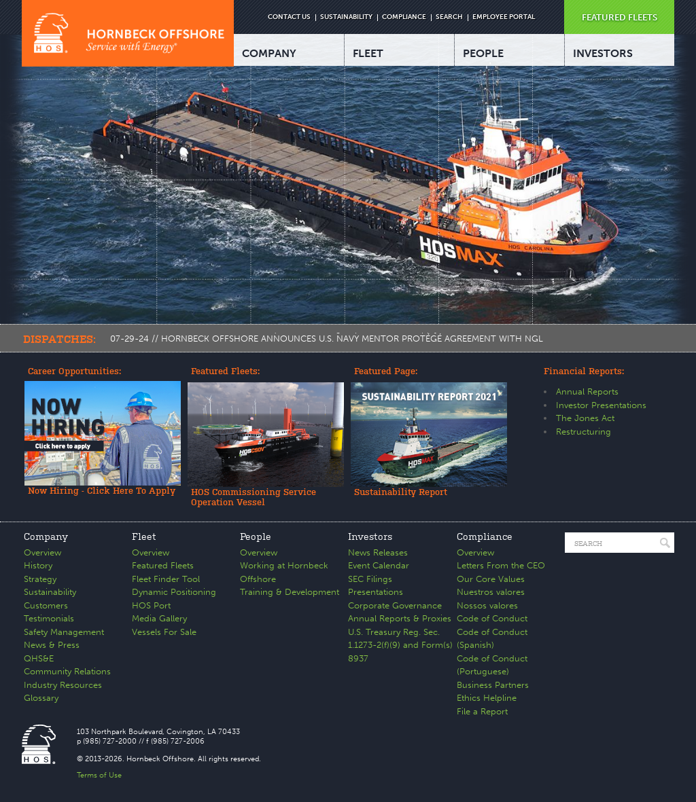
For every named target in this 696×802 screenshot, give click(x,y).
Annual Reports (587, 391)
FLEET (368, 53)
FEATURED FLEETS (619, 17)
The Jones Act (585, 418)
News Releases (378, 552)
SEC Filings (370, 579)
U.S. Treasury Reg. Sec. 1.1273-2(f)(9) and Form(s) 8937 (400, 645)
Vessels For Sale (164, 632)
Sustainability (50, 592)
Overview (42, 552)
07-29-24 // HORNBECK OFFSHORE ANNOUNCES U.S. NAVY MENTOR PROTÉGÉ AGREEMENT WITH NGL (326, 338)
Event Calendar (378, 565)
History (38, 565)
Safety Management (64, 632)
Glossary (41, 698)
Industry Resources (63, 685)
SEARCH (449, 17)
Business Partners (493, 685)
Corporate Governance (395, 605)
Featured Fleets (163, 565)
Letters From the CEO (501, 565)
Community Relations (67, 671)
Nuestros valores (491, 592)
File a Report (482, 711)
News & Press (52, 645)
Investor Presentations (601, 405)
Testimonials (49, 618)
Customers (46, 605)
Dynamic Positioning (174, 592)
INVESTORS (603, 53)
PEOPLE (483, 53)
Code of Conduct (492, 618)
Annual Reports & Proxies (399, 618)
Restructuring (583, 431)
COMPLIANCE (404, 17)
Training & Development (289, 592)
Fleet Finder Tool (166, 579)
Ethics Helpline (487, 698)
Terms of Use (99, 775)
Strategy (40, 579)
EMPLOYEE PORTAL (503, 17)
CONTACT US (289, 17)
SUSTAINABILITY (346, 17)
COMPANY (269, 53)
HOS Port (151, 605)
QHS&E (39, 658)
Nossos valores (487, 605)
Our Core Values (491, 579)
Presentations (375, 592)
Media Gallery (159, 618)
